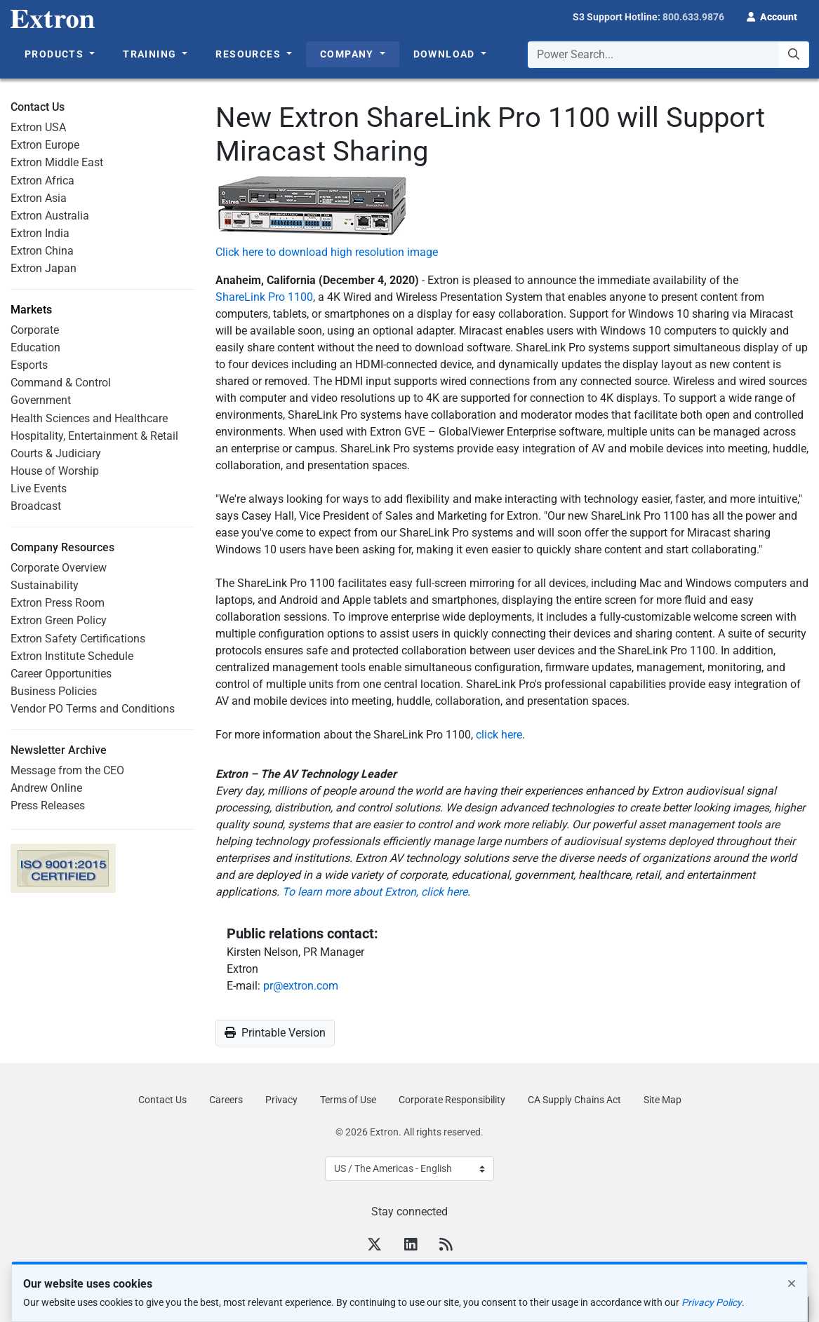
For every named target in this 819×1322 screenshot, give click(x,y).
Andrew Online (46, 788)
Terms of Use (348, 1099)
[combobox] (668, 54)
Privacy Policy (711, 1302)
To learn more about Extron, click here (374, 891)
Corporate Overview (59, 567)
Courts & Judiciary (56, 453)
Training (151, 54)
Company (348, 54)
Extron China (42, 250)
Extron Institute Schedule (72, 656)
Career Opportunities (61, 673)
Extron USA (38, 127)
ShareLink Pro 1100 (264, 297)
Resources (249, 54)
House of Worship (55, 471)
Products (56, 54)
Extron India (40, 233)
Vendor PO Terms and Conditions (93, 708)
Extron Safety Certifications (78, 638)
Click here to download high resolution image (326, 252)
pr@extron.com (300, 985)
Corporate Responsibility (452, 1099)
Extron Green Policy (59, 620)
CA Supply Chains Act (574, 1099)
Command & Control (61, 382)
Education (35, 347)
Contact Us (162, 1099)
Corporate (35, 330)
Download (446, 54)
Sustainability (45, 585)
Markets (31, 310)
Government (41, 400)
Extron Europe (45, 144)
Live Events (39, 488)
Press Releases (48, 805)
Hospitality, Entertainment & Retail (94, 436)
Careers (226, 1099)
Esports (29, 365)
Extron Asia (39, 198)
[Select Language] (409, 1168)
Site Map (662, 1099)
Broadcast (36, 506)
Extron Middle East (57, 162)
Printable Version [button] (275, 1032)
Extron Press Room (58, 602)
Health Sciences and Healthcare (89, 418)
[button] (771, 15)
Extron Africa (42, 180)
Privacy (281, 1099)
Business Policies (54, 691)
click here (499, 734)
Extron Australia (50, 215)
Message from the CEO (67, 770)
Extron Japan (43, 268)
